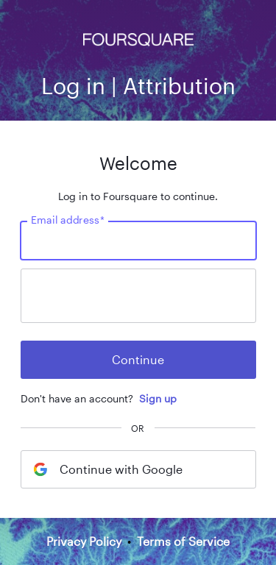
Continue (138, 359)
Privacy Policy (83, 541)
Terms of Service (183, 541)
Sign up (158, 398)
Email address (67, 220)
